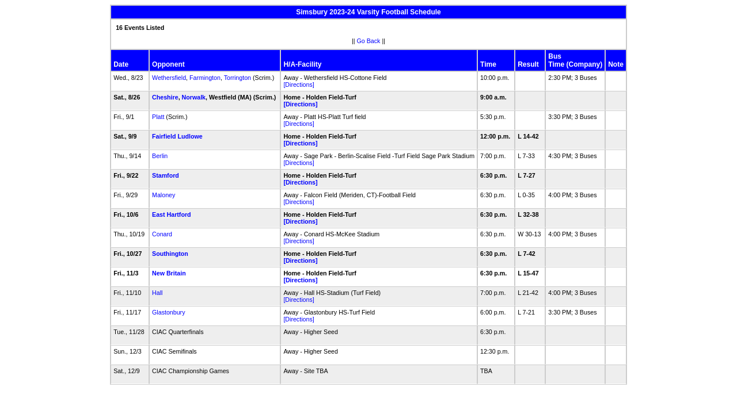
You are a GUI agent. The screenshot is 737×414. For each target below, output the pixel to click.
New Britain (169, 273)
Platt (158, 116)
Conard (162, 234)
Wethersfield (169, 77)
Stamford (165, 175)
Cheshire (165, 97)
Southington (170, 253)
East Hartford (171, 214)
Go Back (369, 40)
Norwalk (194, 97)
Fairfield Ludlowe (177, 136)
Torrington (237, 77)
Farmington (205, 77)
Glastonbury (168, 312)
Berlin (160, 155)
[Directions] (298, 84)
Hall (157, 292)
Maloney (163, 194)
